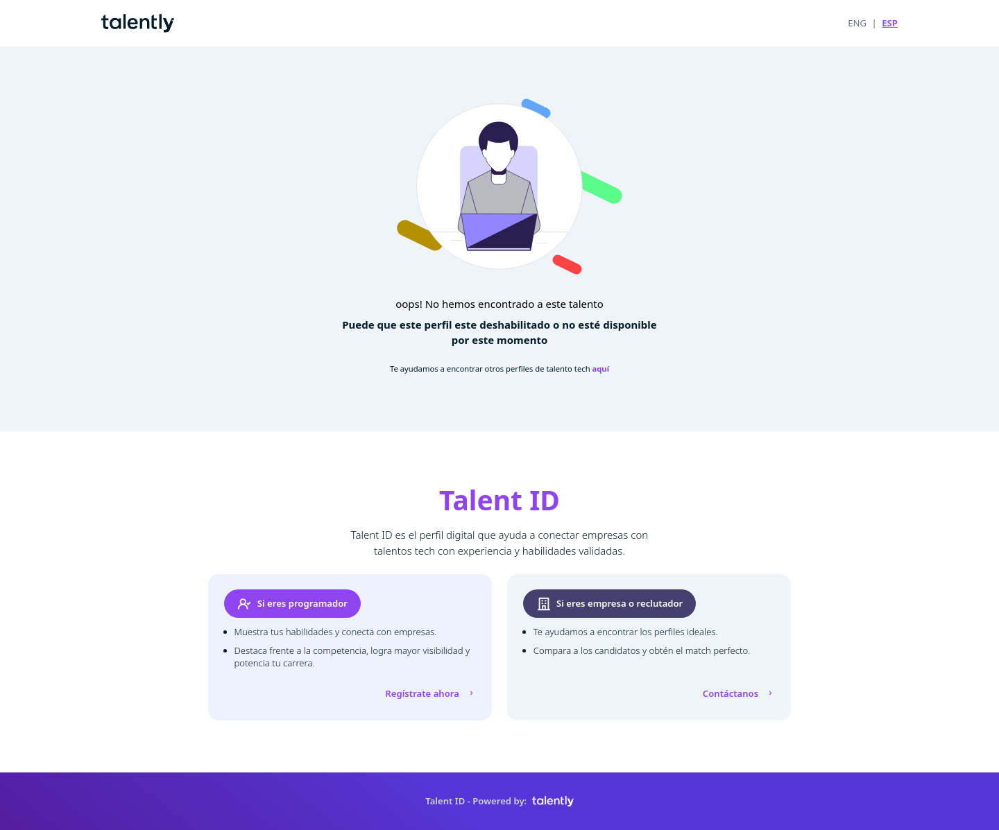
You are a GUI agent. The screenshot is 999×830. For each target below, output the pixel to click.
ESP (890, 23)
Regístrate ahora (430, 693)
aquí (601, 368)
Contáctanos (739, 693)
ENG (857, 23)
